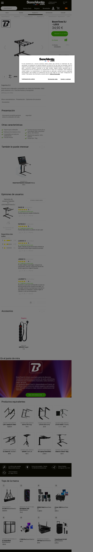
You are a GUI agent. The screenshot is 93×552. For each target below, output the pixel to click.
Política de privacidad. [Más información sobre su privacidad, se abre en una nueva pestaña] (55, 74)
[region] (47, 69)
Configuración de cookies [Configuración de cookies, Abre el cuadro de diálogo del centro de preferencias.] (28, 79)
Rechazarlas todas (53, 79)
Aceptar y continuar (66, 79)
